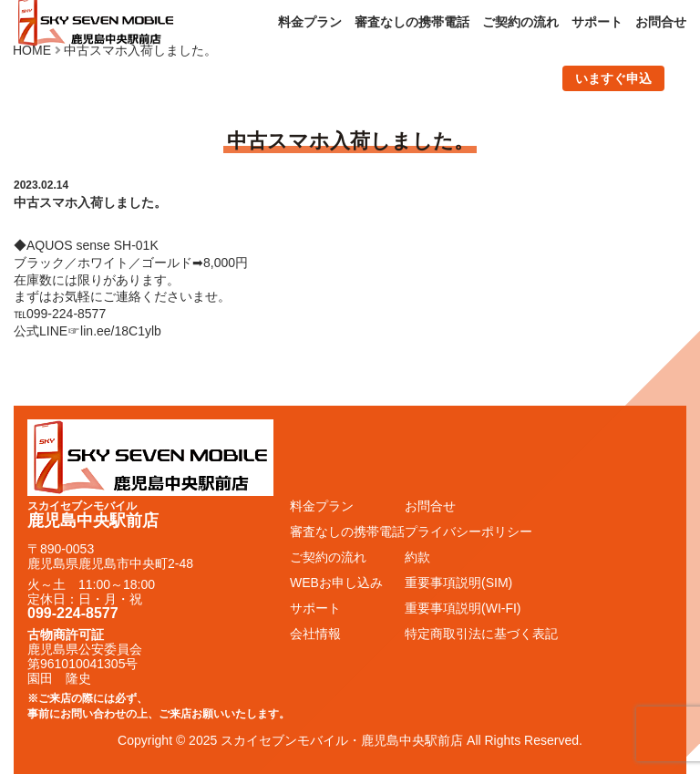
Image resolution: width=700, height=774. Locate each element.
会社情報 (315, 633)
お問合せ (660, 21)
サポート (597, 21)
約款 (417, 557)
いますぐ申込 (613, 78)
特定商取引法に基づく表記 (481, 633)
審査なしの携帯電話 (412, 21)
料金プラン (310, 21)
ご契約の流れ (520, 21)
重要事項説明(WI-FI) (463, 608)
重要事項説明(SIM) (458, 582)
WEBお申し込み (336, 582)
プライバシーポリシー (468, 531)
